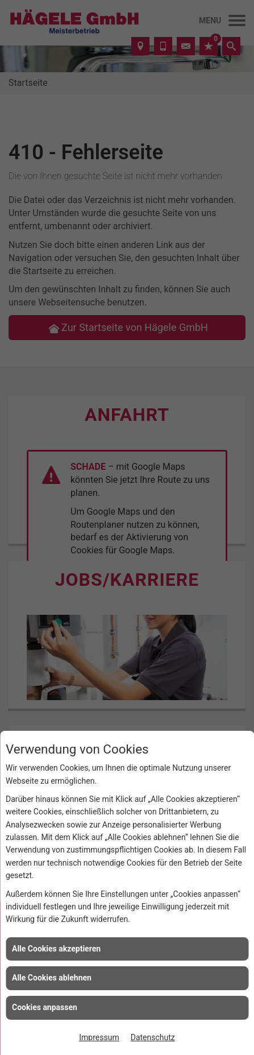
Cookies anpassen (44, 1007)
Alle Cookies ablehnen (51, 977)
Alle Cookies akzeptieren (56, 948)
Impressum (99, 1037)
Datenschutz (153, 1037)
